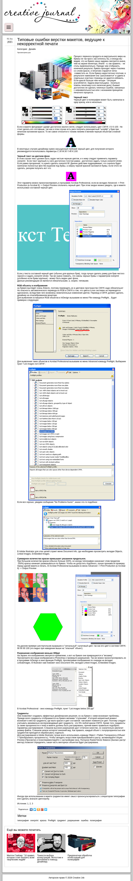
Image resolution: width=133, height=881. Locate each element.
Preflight (52, 820)
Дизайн (32, 49)
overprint (34, 820)
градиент (61, 820)
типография (23, 820)
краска (43, 820)
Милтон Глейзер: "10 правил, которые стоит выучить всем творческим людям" (21, 857)
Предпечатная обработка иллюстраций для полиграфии (80, 857)
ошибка (84, 820)
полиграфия (95, 820)
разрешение (73, 820)
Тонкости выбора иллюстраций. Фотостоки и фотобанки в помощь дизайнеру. (50, 858)
